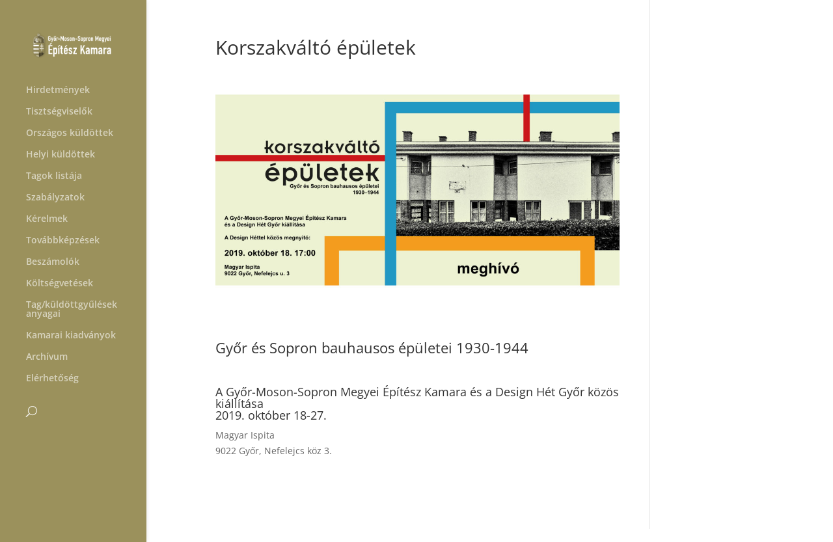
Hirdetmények (58, 90)
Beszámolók (52, 262)
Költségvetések (59, 283)
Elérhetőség (52, 378)
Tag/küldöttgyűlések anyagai (71, 309)
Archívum (47, 357)
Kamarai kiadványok (71, 336)
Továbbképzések (63, 241)
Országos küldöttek (69, 133)
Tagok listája (54, 176)
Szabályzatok (55, 198)
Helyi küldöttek (60, 155)
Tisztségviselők (59, 112)
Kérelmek (47, 219)
